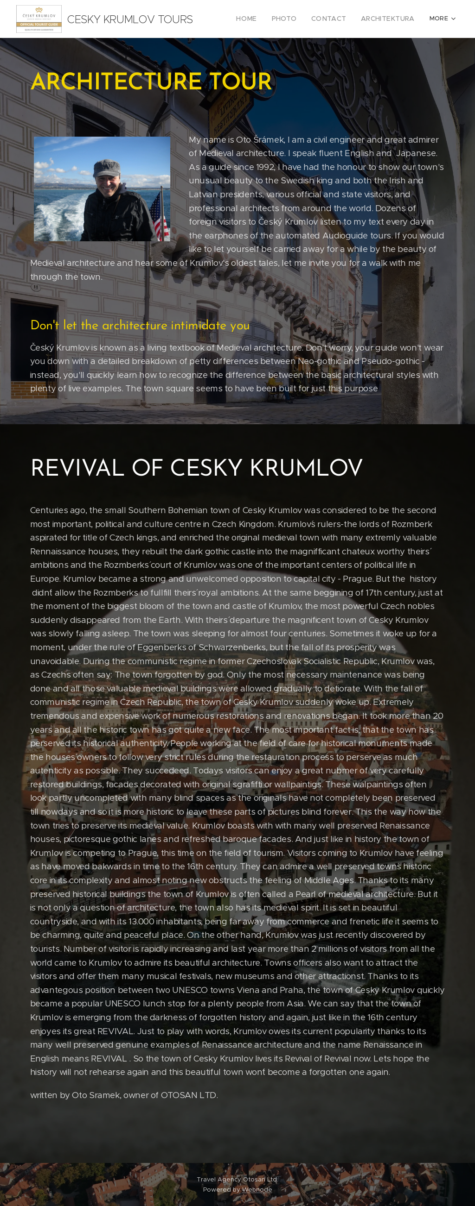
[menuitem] (260, 19)
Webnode (257, 1189)
